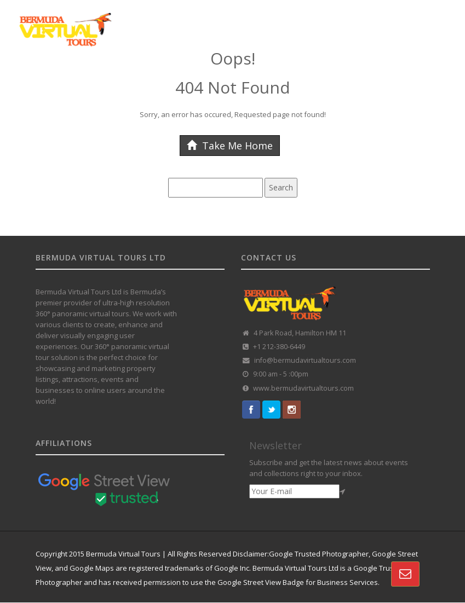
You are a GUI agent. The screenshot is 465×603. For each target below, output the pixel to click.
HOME (32, 78)
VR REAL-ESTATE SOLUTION (385, 78)
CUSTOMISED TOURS (204, 78)
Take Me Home (230, 145)
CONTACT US (45, 108)
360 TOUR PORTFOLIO (288, 78)
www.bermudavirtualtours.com (303, 388)
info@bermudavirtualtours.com (305, 360)
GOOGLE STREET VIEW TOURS (105, 78)
